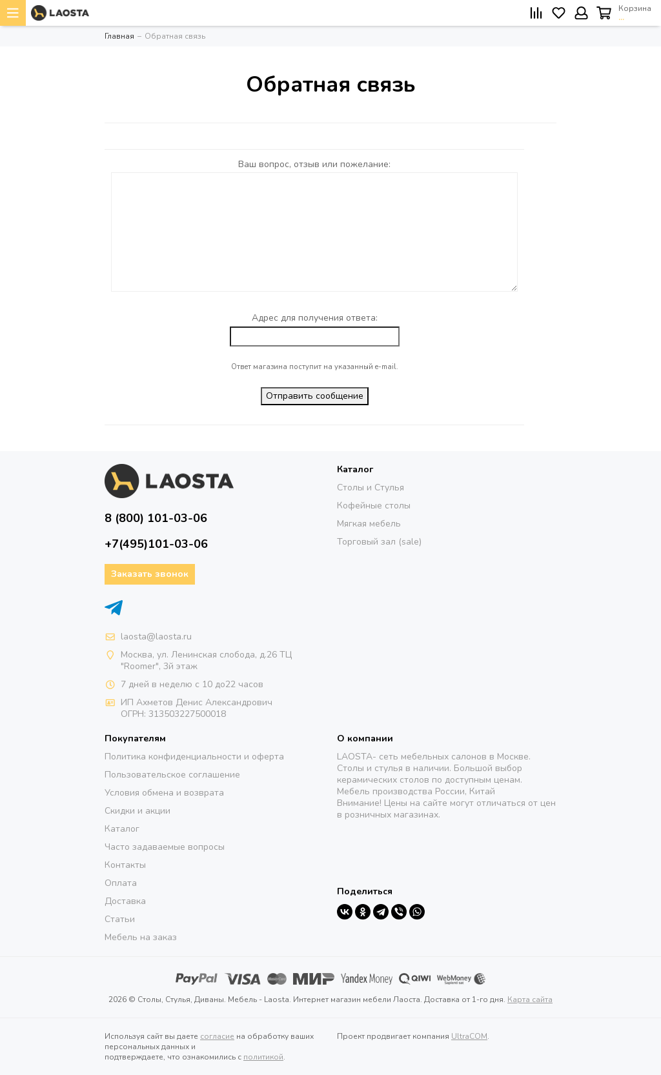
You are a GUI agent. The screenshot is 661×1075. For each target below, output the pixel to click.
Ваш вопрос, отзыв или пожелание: (314, 164)
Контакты (125, 865)
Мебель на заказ (141, 937)
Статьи (120, 919)
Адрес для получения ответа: (315, 318)
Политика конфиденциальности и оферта (194, 756)
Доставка (125, 901)
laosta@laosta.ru (156, 636)
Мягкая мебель (369, 523)
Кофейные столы (374, 505)
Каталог (122, 829)
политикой (263, 1057)
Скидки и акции (137, 811)
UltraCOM (469, 1036)
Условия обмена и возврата (164, 793)
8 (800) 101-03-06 (156, 518)
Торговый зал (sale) (379, 542)
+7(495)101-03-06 (156, 544)
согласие (217, 1036)
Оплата (121, 883)
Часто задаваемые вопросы (165, 847)
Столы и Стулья (370, 487)
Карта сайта (530, 999)
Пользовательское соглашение (172, 775)
